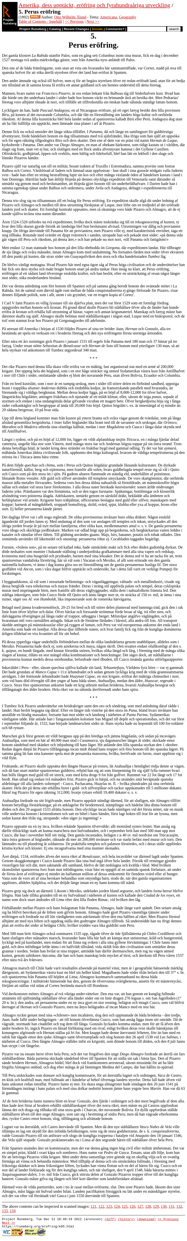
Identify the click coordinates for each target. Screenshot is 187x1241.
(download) (146, 1219)
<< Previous (74, 21)
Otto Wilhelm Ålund (70, 17)
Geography (127, 17)
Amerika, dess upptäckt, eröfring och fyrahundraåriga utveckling (94, 5)
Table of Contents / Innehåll (40, 21)
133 (5, 1211)
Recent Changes (76, 29)
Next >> (92, 21)
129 (156, 1206)
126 (132, 1206)
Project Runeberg (32, 29)
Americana (108, 17)
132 (179, 1206)
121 (93, 1206)
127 (140, 1206)
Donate (97, 29)
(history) (126, 1219)
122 (101, 1206)
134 (13, 1211)
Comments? (115, 29)
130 (164, 1206)
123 (109, 1206)
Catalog (55, 29)
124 (117, 1206)
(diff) (110, 1219)
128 (148, 1206)
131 (171, 1206)
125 (125, 1206)
